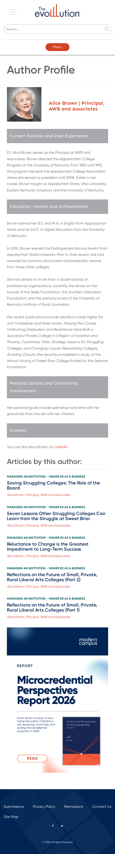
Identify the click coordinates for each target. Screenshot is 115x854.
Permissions (73, 806)
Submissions (14, 806)
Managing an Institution (26, 476)
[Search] (57, 29)
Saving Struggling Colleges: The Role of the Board (53, 485)
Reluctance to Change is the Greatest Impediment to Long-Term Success (48, 546)
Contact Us (101, 806)
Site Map (11, 816)
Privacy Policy (44, 806)
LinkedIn (61, 447)
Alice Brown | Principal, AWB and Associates (38, 495)
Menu (57, 47)
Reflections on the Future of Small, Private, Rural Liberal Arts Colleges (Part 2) (52, 577)
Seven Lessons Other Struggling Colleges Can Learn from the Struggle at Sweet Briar (56, 516)
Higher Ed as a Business (67, 476)
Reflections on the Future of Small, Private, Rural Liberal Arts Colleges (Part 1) (52, 607)
